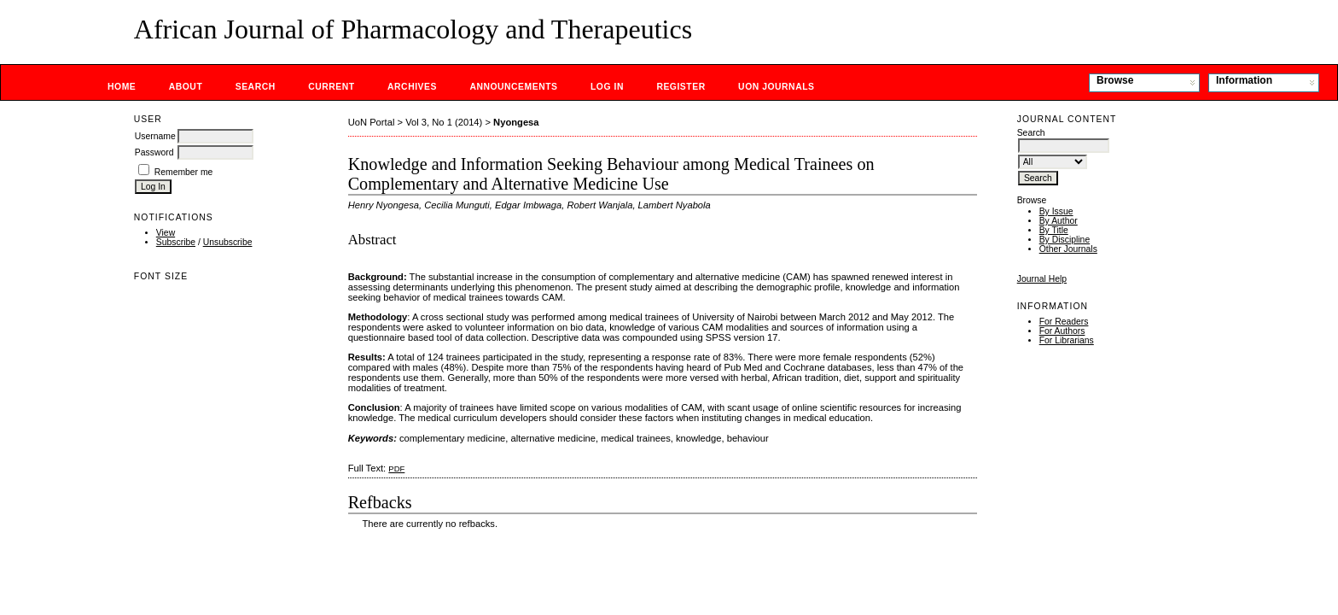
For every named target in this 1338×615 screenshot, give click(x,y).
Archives (412, 86)
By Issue (1056, 211)
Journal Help (1042, 279)
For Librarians (1066, 340)
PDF (396, 468)
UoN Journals (776, 86)
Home (122, 86)
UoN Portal (371, 122)
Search (256, 86)
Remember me (183, 172)
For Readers (1064, 321)
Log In (607, 86)
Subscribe (175, 242)
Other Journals (1068, 249)
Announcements (513, 86)
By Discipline (1064, 239)
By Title (1053, 230)
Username (155, 136)
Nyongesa (515, 122)
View (165, 232)
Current (331, 86)
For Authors (1062, 331)
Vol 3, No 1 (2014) (443, 122)
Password (154, 152)
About (186, 86)
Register (680, 86)
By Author (1058, 221)
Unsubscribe (228, 242)
